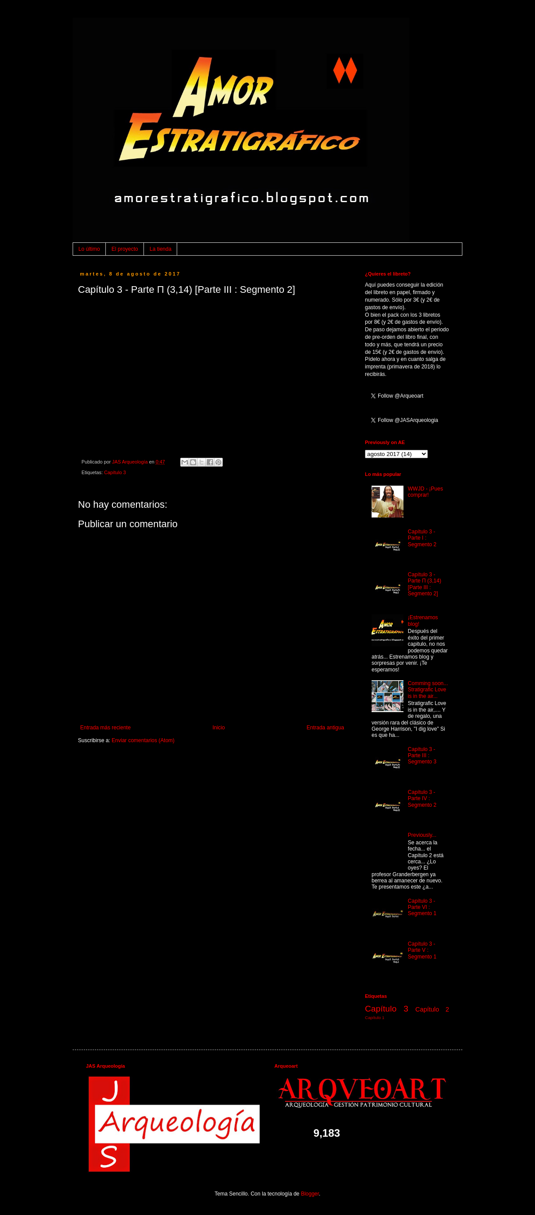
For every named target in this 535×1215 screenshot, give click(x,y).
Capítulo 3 (115, 472)
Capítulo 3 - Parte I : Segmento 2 (422, 538)
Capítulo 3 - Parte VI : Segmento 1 (422, 907)
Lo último (89, 249)
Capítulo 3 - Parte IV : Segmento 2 (422, 798)
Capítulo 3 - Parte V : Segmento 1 (422, 950)
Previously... (422, 835)
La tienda (160, 249)
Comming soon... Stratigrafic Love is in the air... (428, 689)
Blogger (310, 1194)
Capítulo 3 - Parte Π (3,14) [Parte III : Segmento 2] (424, 584)
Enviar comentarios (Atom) (143, 740)
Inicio (219, 727)
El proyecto (125, 249)
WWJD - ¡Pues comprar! (425, 492)
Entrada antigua (325, 727)
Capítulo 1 (374, 1017)
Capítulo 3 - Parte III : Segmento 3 (422, 755)
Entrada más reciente (105, 727)
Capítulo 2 (432, 1009)
